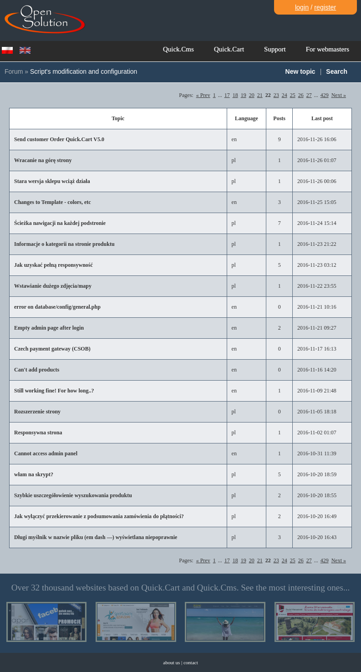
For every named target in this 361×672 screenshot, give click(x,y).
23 (276, 95)
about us (171, 662)
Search (336, 71)
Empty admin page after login (49, 328)
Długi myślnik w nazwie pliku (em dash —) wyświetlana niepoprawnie (95, 537)
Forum (14, 71)
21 (260, 95)
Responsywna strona (38, 432)
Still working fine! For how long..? (54, 390)
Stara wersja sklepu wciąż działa (52, 181)
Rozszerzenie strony (37, 411)
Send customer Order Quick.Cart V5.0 (59, 139)
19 (243, 95)
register (325, 7)
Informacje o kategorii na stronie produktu (64, 244)
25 (292, 95)
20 (251, 95)
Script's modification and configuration (83, 71)
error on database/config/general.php (57, 307)
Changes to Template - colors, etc (52, 202)
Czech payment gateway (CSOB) (52, 349)
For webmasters (327, 49)
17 (227, 95)
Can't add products (36, 370)
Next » (338, 95)
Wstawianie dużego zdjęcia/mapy (53, 286)
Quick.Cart (229, 49)
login (302, 7)
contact (190, 662)
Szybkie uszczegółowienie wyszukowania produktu (73, 495)
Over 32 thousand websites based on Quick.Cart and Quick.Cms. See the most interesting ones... (180, 587)
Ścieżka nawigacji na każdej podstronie (60, 223)
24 (284, 95)
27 (309, 95)
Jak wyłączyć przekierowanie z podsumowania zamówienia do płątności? (99, 516)
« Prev (203, 95)
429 (324, 95)
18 (235, 95)
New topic (300, 71)
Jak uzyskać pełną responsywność (53, 265)
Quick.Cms (178, 49)
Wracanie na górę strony (43, 160)
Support (275, 49)
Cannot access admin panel (45, 453)
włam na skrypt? (33, 474)
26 (301, 95)
